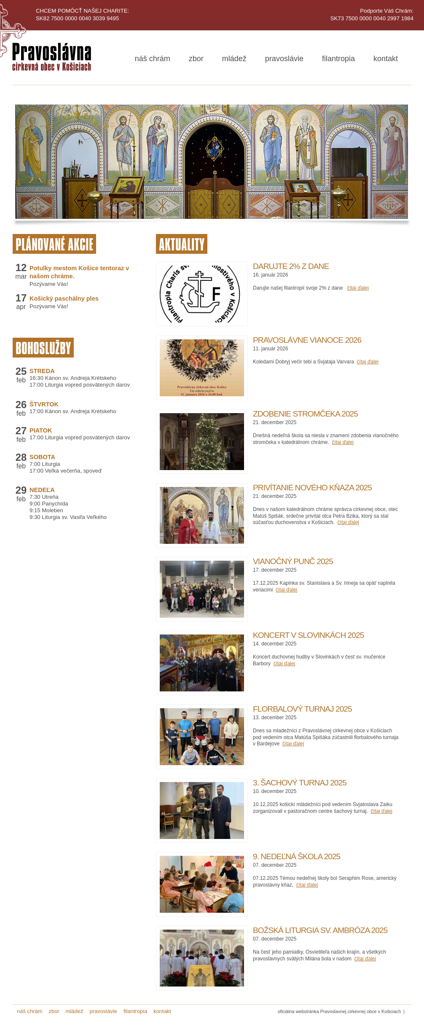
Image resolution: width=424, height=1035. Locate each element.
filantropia (338, 58)
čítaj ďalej (357, 288)
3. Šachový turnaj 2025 (299, 782)
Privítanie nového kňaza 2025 (312, 487)
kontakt (385, 58)
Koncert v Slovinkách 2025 (308, 635)
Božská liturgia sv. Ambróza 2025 (320, 930)
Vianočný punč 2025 (293, 561)
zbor (196, 58)
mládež (234, 58)
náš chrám (152, 58)
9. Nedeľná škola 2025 (296, 856)
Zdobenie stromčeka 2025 (305, 413)
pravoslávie (284, 58)
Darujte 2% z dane (291, 266)
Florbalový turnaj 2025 (302, 708)
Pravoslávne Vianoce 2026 (307, 340)
